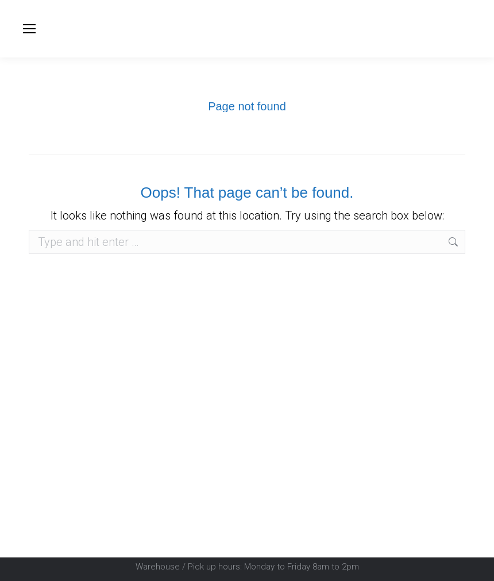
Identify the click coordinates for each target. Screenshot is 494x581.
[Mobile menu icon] (29, 28)
